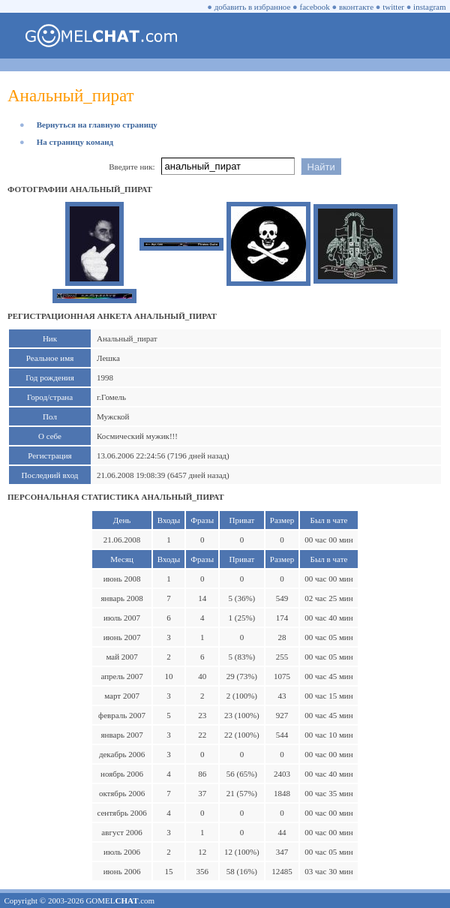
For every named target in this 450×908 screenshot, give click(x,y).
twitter (393, 6)
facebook (315, 6)
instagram (429, 6)
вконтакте (356, 6)
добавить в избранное (252, 6)
